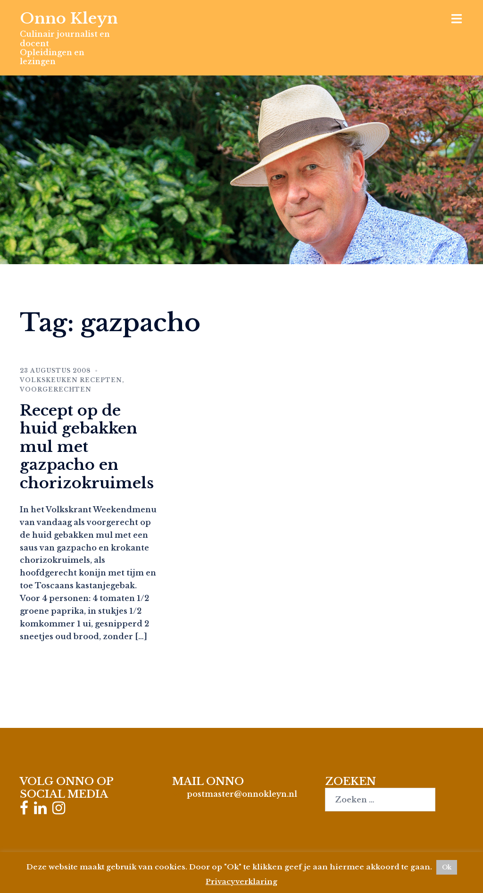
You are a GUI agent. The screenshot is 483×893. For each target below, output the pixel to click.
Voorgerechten (56, 389)
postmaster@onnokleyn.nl (242, 794)
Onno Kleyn (69, 18)
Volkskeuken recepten (71, 380)
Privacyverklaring (241, 881)
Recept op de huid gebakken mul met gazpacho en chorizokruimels (87, 446)
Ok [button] (446, 867)
